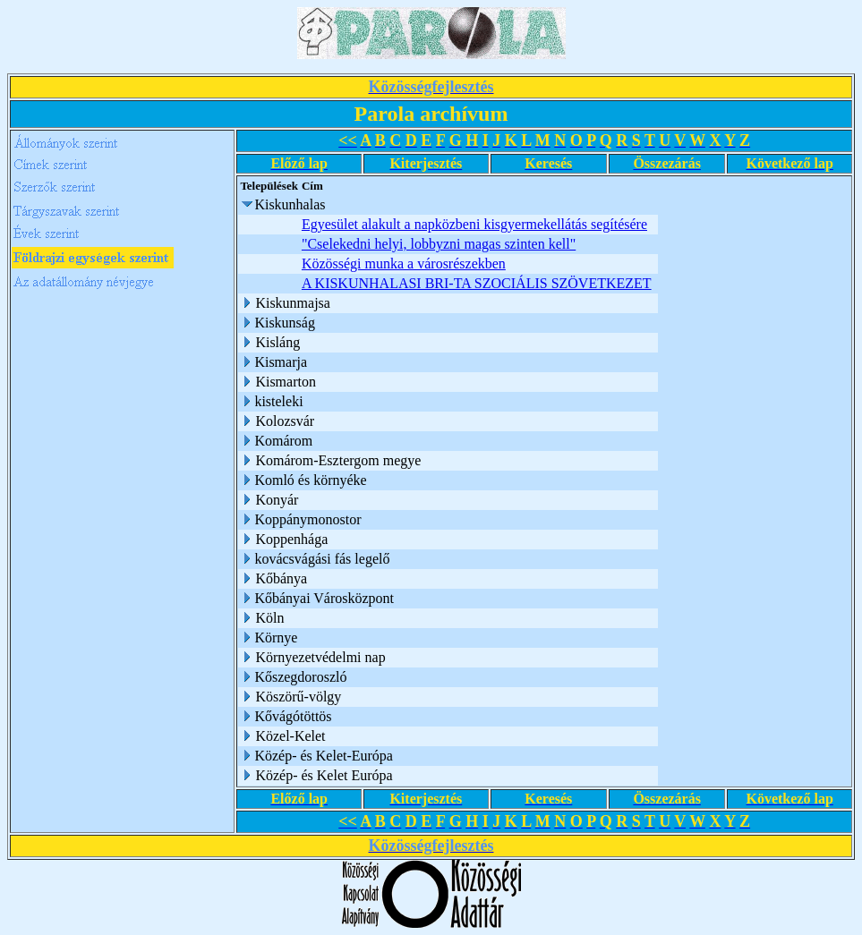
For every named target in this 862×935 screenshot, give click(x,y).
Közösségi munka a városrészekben (404, 263)
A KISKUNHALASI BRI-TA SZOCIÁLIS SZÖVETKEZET (477, 283)
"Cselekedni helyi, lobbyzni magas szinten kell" (439, 243)
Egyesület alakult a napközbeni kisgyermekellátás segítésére (474, 224)
